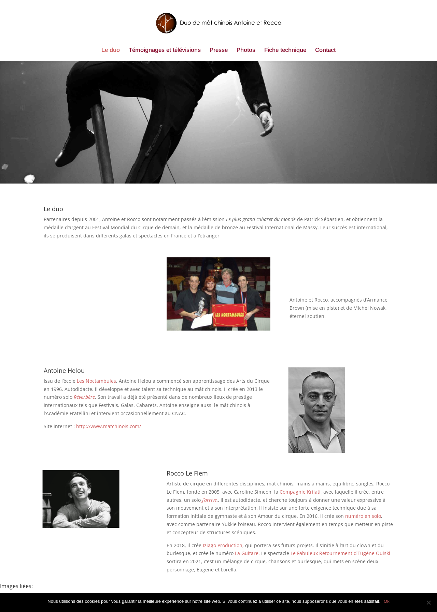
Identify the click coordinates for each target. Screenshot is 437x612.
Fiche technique (285, 50)
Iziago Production (222, 545)
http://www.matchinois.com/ (108, 426)
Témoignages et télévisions (165, 50)
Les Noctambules (96, 381)
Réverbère (84, 397)
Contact (325, 50)
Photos (246, 50)
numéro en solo (363, 516)
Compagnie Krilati (300, 492)
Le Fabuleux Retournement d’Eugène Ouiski (340, 553)
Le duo (110, 50)
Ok (387, 601)
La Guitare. (247, 553)
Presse (219, 50)
